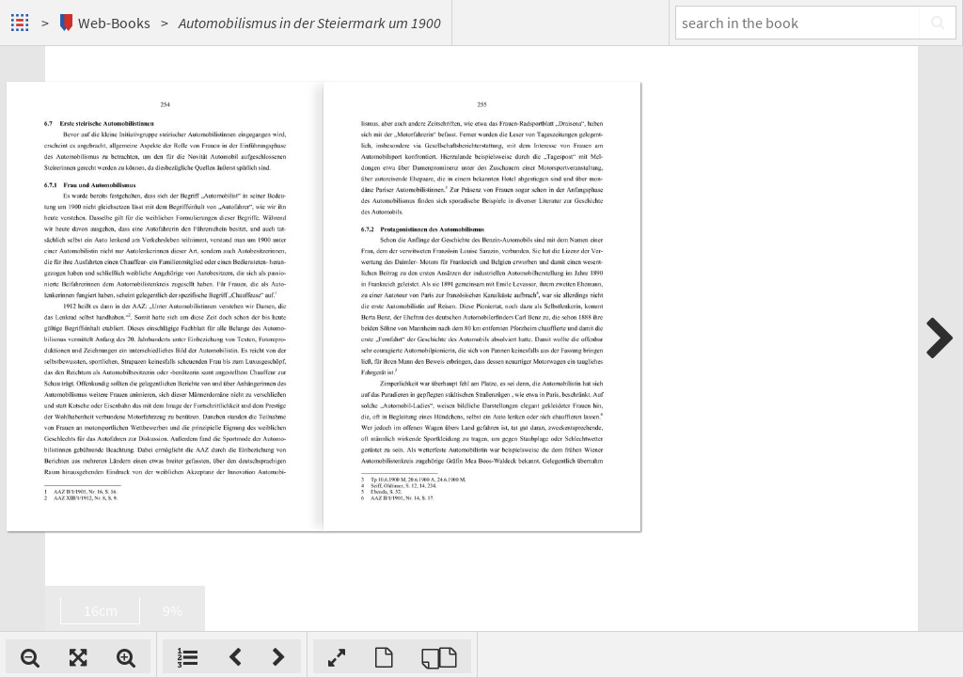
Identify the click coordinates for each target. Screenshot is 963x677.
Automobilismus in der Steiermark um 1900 (310, 22)
